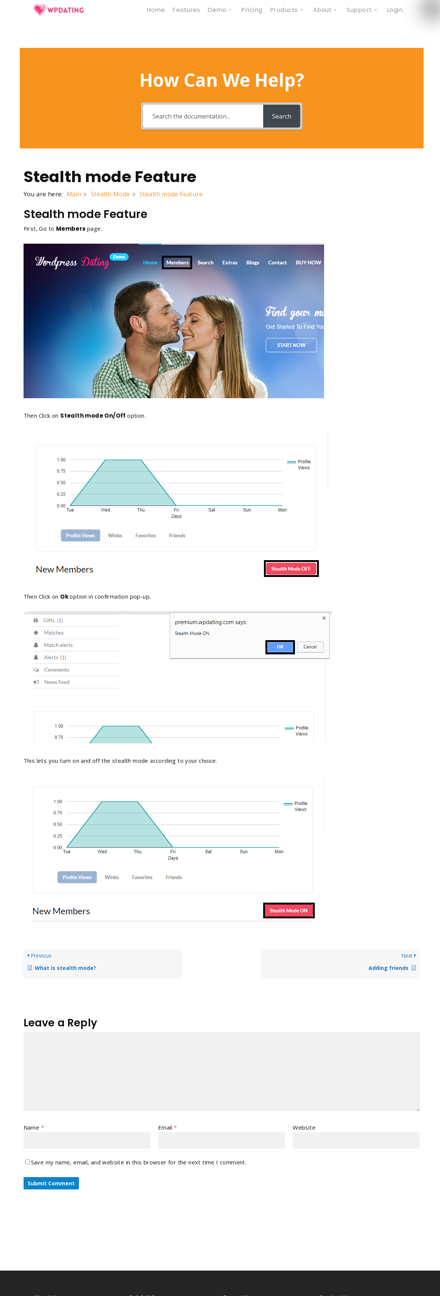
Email (167, 1127)
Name (34, 1127)
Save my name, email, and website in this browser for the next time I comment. (139, 1162)
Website (304, 1127)
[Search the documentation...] (202, 116)
